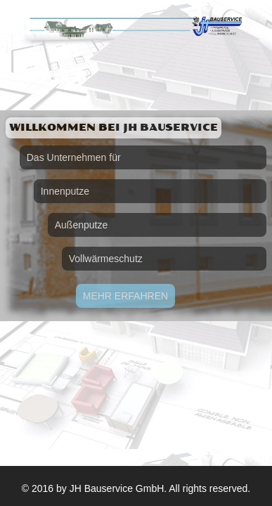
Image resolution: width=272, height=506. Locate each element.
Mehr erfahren (125, 295)
